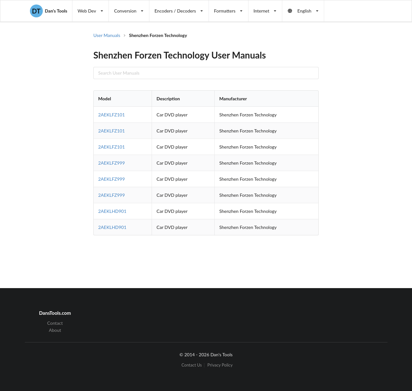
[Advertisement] (355, 135)
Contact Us (192, 365)
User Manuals (106, 35)
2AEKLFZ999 (111, 163)
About (55, 330)
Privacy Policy (219, 365)
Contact (55, 323)
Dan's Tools (48, 11)
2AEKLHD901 (112, 211)
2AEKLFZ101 (111, 114)
